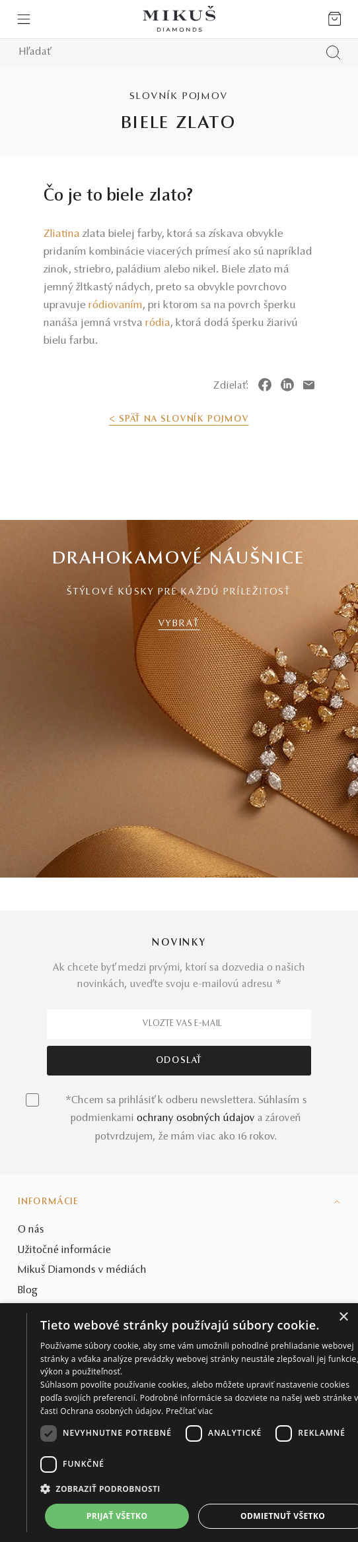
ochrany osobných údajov (196, 1118)
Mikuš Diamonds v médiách (82, 1270)
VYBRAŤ (179, 624)
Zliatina (62, 234)
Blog (28, 1290)
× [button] (343, 1317)
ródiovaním (116, 305)
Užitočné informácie (64, 1250)
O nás (31, 1230)
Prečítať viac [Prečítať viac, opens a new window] (189, 1411)
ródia (157, 323)
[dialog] (179, 1422)
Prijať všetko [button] (117, 1516)
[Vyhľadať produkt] (333, 52)
